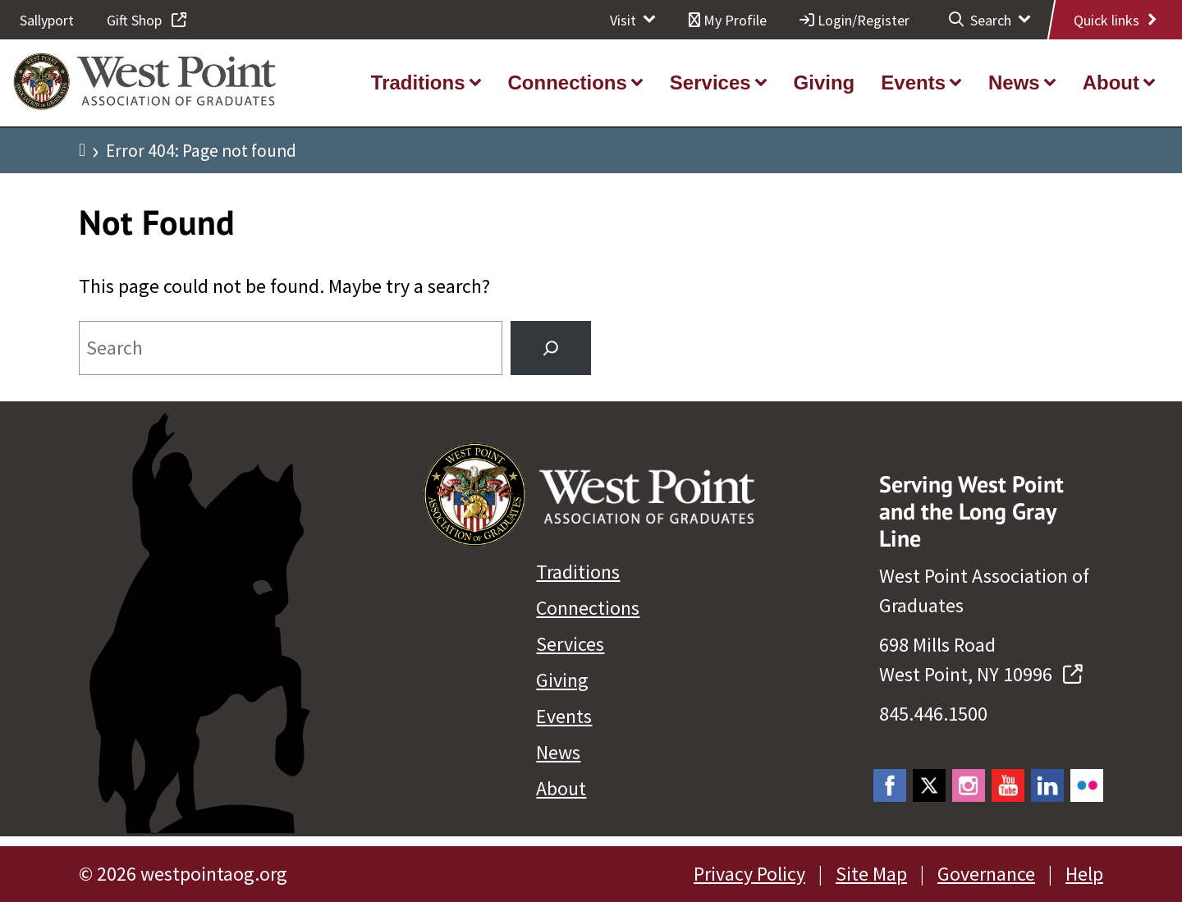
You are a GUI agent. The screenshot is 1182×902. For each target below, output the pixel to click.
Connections (587, 607)
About (561, 788)
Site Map (871, 873)
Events (564, 716)
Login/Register (854, 20)
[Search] (551, 348)
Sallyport (47, 20)
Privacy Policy (749, 873)
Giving (562, 680)
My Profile (728, 20)
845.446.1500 (933, 713)
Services (570, 644)
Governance (986, 873)
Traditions (578, 571)
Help (1084, 873)
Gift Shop (146, 20)
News (558, 752)
